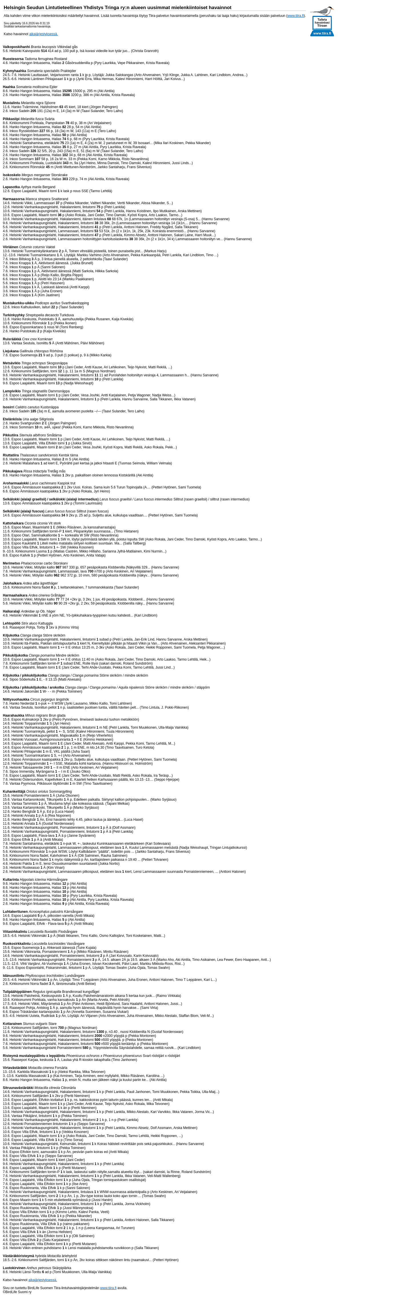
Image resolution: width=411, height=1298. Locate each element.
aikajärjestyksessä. (43, 34)
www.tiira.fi (295, 16)
